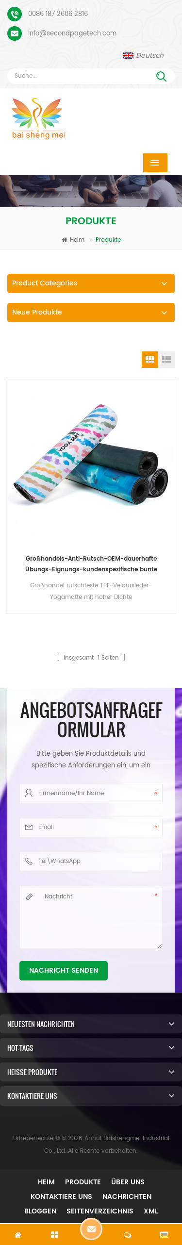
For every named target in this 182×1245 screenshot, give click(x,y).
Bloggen (40, 1211)
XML (151, 1211)
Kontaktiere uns (61, 1196)
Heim (73, 240)
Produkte (83, 1182)
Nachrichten (126, 1196)
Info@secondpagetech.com (72, 34)
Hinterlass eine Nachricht (91, 1229)
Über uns (128, 1182)
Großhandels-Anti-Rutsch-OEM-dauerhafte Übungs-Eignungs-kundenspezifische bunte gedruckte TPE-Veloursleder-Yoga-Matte (91, 564)
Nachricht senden (63, 970)
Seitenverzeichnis (99, 1211)
